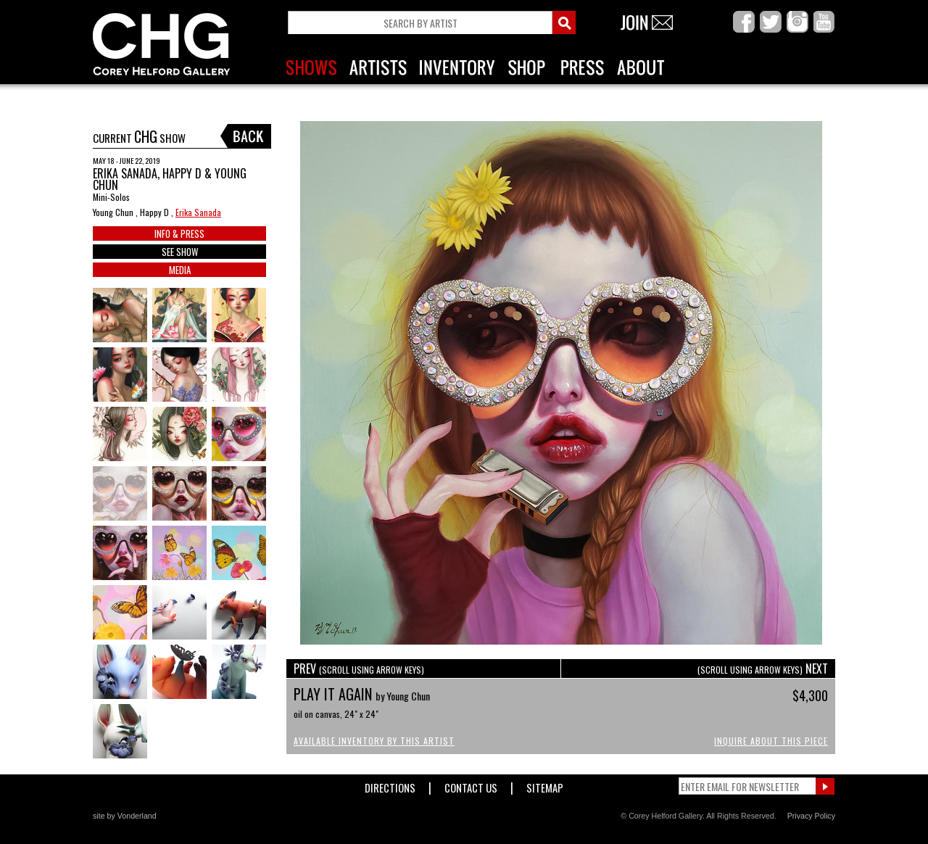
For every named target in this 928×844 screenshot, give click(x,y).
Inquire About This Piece (771, 741)
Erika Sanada (198, 212)
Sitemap (544, 785)
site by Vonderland (125, 815)
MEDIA (180, 269)
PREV (359, 668)
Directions (390, 785)
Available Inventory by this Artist (374, 741)
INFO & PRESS (179, 233)
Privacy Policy (811, 815)
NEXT (762, 668)
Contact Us (470, 785)
